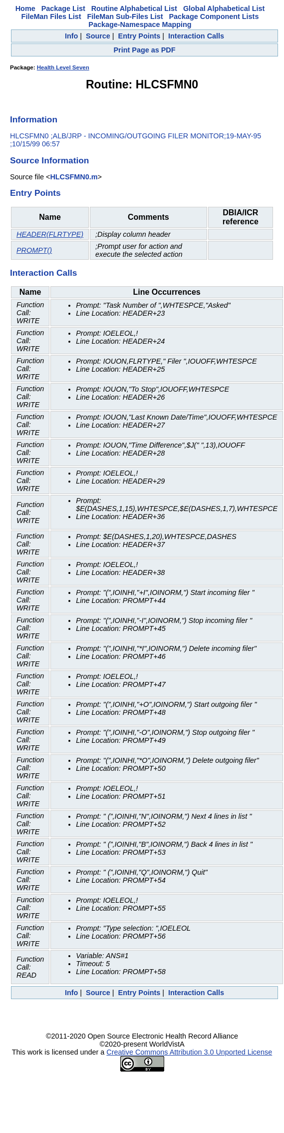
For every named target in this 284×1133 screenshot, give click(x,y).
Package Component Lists (214, 16)
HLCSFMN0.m (73, 177)
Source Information (49, 160)
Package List (63, 8)
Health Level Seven (63, 67)
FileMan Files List (51, 16)
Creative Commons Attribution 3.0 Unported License (189, 1052)
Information (33, 119)
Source (98, 36)
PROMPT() (34, 250)
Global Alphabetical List (224, 8)
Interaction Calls (196, 36)
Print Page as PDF (145, 50)
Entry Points (139, 36)
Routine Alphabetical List (134, 8)
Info (71, 36)
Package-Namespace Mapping (139, 24)
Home (25, 8)
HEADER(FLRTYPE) (49, 234)
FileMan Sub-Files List (125, 16)
